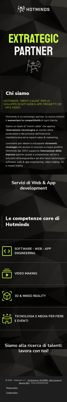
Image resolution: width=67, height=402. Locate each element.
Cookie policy (12, 392)
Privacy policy (12, 388)
